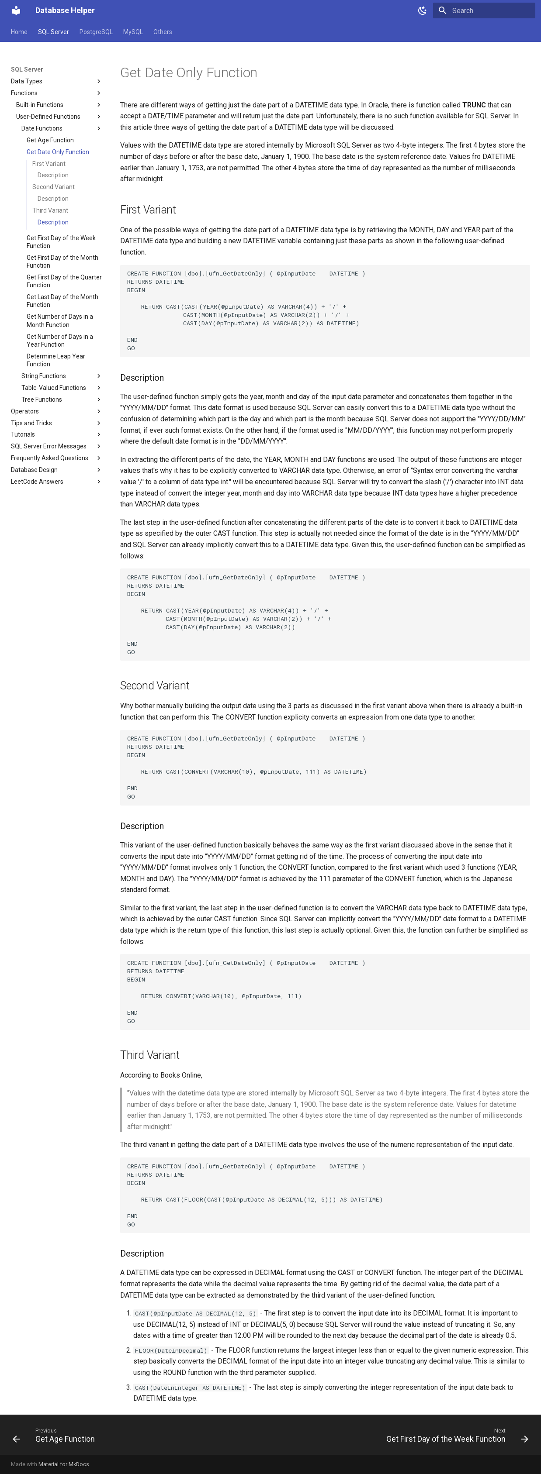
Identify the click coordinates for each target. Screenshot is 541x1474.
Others (162, 31)
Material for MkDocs (63, 1464)
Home (19, 31)
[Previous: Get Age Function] (56, 1437)
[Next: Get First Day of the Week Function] (455, 1437)
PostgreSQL (96, 31)
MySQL (133, 31)
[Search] (484, 10)
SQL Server (53, 31)
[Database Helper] (16, 10)
